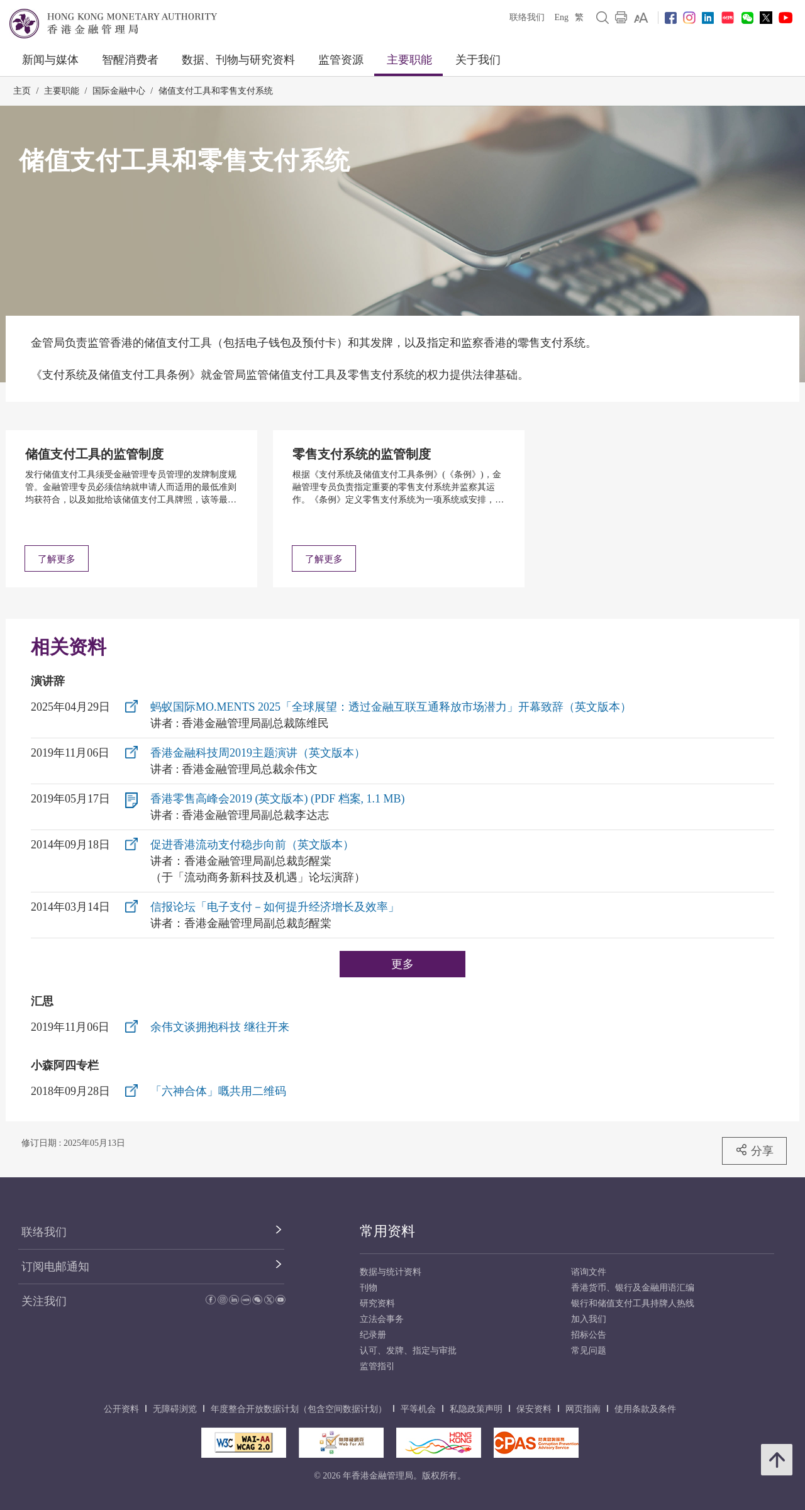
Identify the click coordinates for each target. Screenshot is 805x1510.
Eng (561, 17)
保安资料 (534, 1409)
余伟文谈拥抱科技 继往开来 (219, 1027)
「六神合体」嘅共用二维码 (218, 1091)
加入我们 (588, 1319)
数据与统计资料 (390, 1272)
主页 (22, 91)
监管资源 (341, 59)
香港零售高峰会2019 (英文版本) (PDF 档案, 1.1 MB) (277, 798)
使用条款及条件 (645, 1409)
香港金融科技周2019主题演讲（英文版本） (257, 753)
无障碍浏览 (175, 1409)
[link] (641, 17)
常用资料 (387, 1231)
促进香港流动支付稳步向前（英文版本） (252, 844)
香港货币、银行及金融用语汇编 (632, 1287)
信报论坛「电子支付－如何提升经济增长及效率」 (274, 907)
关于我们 (478, 59)
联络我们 (527, 17)
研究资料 (377, 1303)
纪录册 (373, 1335)
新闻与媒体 (50, 59)
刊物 (368, 1287)
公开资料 (121, 1409)
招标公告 (588, 1335)
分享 (754, 1150)
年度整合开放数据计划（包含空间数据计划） (299, 1409)
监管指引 (377, 1366)
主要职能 (409, 59)
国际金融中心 (118, 91)
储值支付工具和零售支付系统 (215, 91)
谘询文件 (588, 1272)
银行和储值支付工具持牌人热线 (632, 1303)
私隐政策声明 (476, 1409)
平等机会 (418, 1409)
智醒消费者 (130, 59)
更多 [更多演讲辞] (402, 963)
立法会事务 (382, 1319)
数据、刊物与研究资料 (238, 59)
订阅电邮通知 (55, 1266)
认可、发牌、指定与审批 (408, 1350)
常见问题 (588, 1350)
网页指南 (583, 1409)
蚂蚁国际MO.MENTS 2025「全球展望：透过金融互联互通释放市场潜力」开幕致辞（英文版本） (390, 707)
